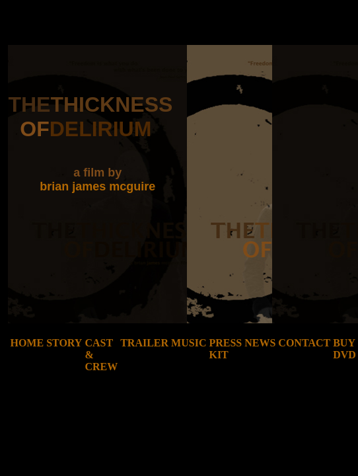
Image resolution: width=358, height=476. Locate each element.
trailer (144, 342)
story (64, 342)
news (259, 342)
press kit (225, 348)
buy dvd (344, 348)
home (27, 342)
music (188, 342)
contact (304, 342)
